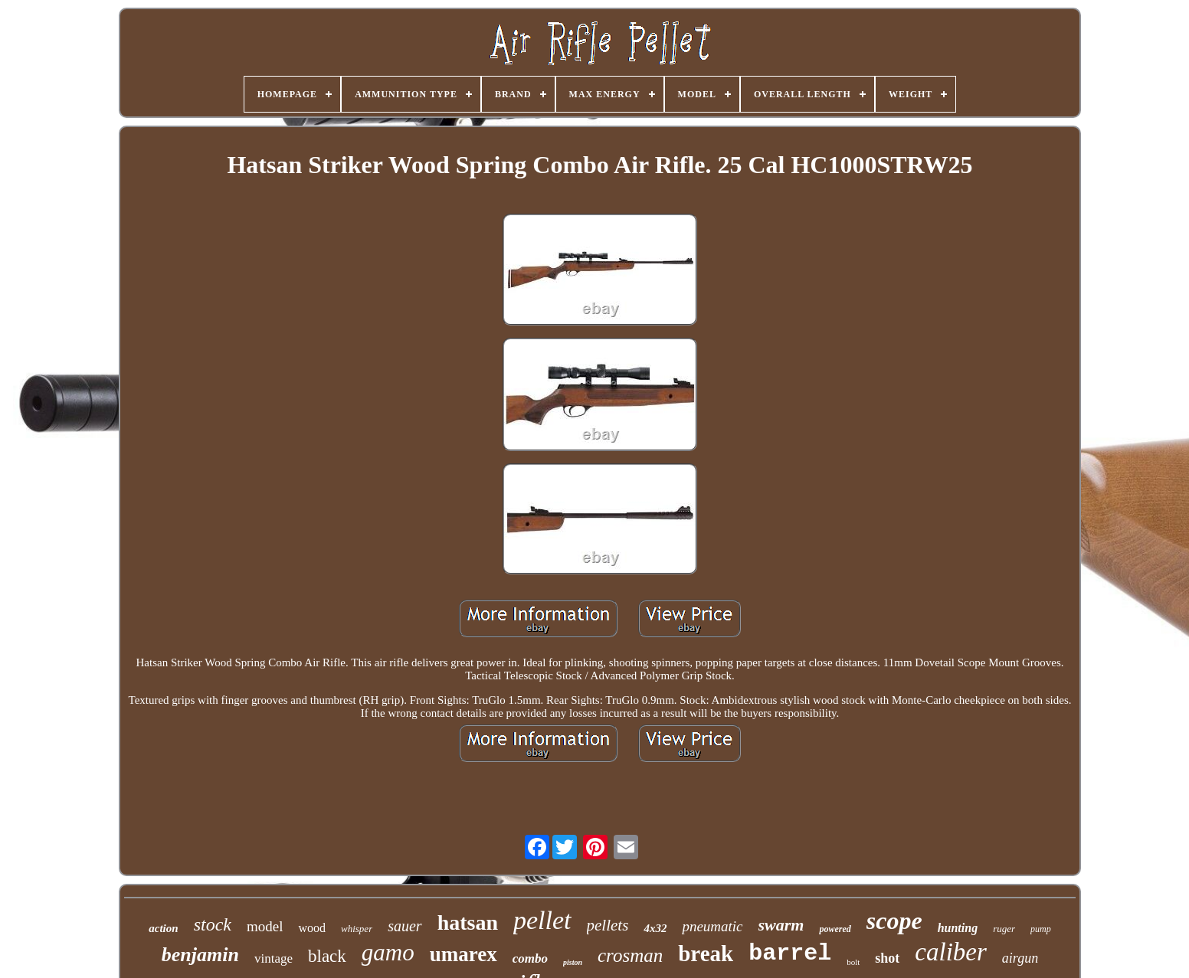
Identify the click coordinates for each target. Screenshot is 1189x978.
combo (530, 958)
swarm (781, 924)
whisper (356, 928)
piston (572, 962)
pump (1040, 929)
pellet (542, 920)
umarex (463, 954)
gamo (388, 952)
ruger (1004, 928)
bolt (853, 962)
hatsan (467, 922)
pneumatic (712, 926)
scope (894, 920)
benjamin (200, 955)
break (705, 953)
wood (312, 927)
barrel (789, 953)
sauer (404, 925)
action (163, 928)
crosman (630, 955)
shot (887, 958)
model (265, 926)
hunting (958, 927)
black (327, 956)
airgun (1020, 958)
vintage (273, 958)
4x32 (655, 928)
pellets (608, 925)
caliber (950, 952)
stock (212, 924)
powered (834, 929)
